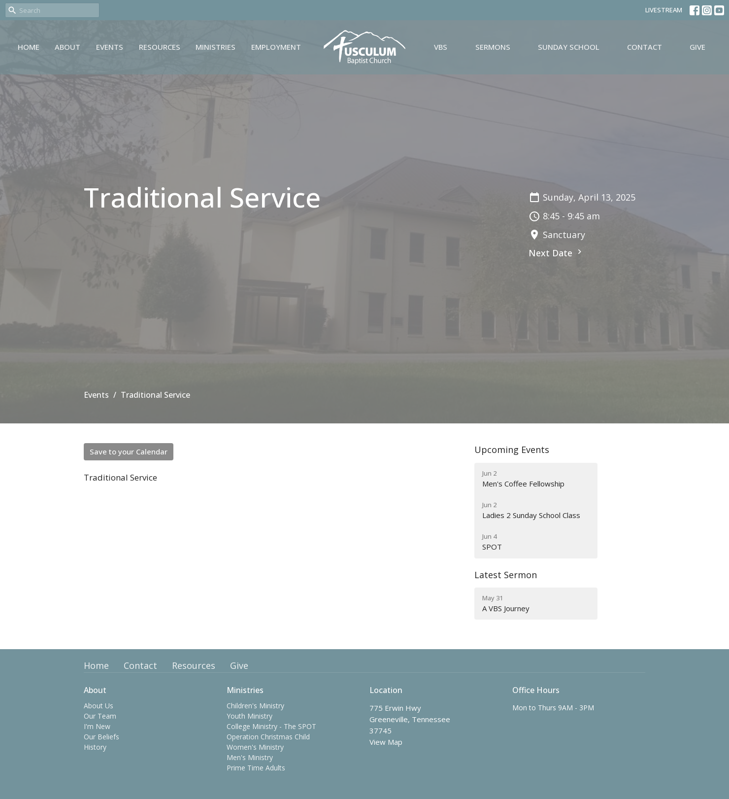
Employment (276, 47)
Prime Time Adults (256, 767)
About (67, 47)
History (95, 747)
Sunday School (568, 47)
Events (109, 47)
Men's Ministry (250, 757)
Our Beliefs (101, 736)
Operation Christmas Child (268, 736)
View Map (385, 742)
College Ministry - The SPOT (271, 726)
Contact (644, 47)
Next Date (556, 253)
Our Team (100, 716)
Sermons (492, 47)
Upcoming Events (511, 449)
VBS (440, 47)
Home (28, 47)
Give (697, 47)
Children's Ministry (255, 705)
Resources (159, 47)
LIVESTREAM (663, 9)
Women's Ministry (255, 747)
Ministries (215, 47)
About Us (98, 705)
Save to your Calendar (128, 451)
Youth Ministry (249, 716)
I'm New (97, 726)
